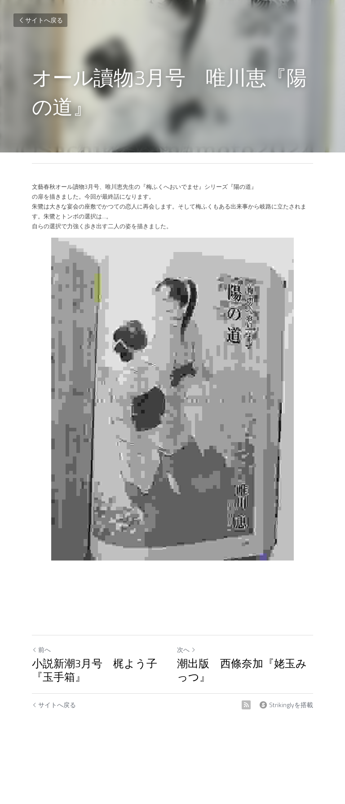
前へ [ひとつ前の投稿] (41, 649)
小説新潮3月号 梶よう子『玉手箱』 (94, 669)
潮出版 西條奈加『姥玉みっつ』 (242, 669)
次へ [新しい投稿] (186, 649)
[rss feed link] (246, 704)
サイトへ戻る (40, 20)
